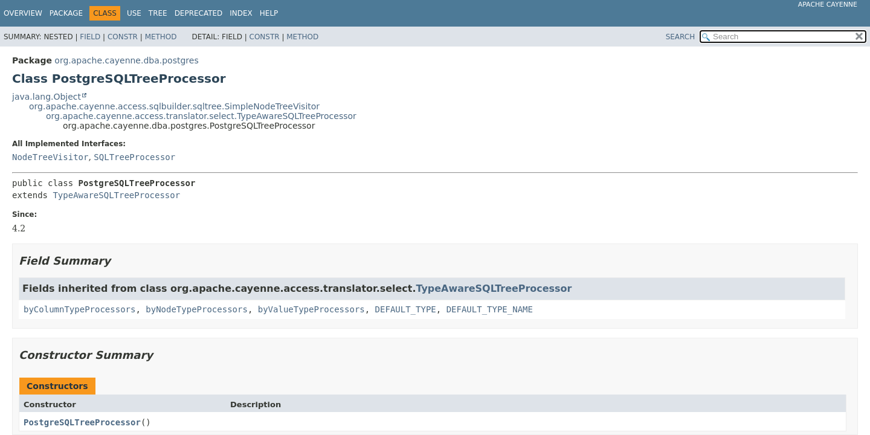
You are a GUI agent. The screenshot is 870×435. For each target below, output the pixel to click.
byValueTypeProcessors (311, 309)
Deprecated (199, 13)
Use (134, 13)
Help (269, 13)
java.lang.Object (46, 97)
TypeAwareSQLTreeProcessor (116, 195)
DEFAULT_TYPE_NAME (489, 309)
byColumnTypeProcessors (79, 309)
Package (66, 13)
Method (161, 37)
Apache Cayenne (827, 4)
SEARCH (680, 37)
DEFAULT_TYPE (405, 309)
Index (241, 13)
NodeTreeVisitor (50, 157)
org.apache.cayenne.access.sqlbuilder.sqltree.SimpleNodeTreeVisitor (174, 106)
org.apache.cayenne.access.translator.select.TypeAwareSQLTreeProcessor (201, 116)
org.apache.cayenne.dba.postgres (126, 60)
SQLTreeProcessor (134, 157)
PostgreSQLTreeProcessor (82, 422)
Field (90, 37)
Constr (123, 37)
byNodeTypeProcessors (197, 309)
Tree (158, 13)
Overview (23, 13)
